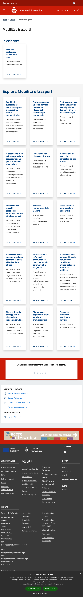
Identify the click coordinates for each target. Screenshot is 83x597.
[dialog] (41, 584)
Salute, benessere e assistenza (49, 493)
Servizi (12, 19)
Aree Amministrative (9, 471)
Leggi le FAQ (26, 527)
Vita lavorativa (27, 476)
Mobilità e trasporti (29, 494)
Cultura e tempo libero (30, 473)
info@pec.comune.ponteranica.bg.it (14, 558)
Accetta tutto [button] (33, 588)
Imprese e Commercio (29, 480)
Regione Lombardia (10, 3)
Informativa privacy (49, 530)
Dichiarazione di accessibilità (48, 539)
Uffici (3, 475)
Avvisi (64, 475)
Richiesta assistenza (29, 531)
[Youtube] (66, 10)
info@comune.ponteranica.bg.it (13, 552)
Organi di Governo (8, 467)
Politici (3, 482)
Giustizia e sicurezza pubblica (49, 475)
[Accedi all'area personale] (74, 3)
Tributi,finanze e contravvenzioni (48, 482)
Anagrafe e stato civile (30, 469)
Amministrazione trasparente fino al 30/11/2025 (49, 523)
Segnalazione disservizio (26, 521)
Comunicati (66, 471)
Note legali (46, 534)
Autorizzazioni (47, 498)
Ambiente (45, 488)
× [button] (80, 573)
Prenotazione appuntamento (27, 514)
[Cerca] (78, 10)
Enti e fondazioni (7, 479)
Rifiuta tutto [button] (50, 588)
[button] (41, 593)
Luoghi (64, 485)
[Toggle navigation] (4, 10)
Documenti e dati (7, 493)
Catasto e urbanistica (29, 487)
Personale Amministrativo (7, 488)
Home (5, 19)
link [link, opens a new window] (62, 584)
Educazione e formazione (47, 468)
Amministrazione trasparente (48, 514)
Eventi (64, 489)
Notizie (64, 467)
